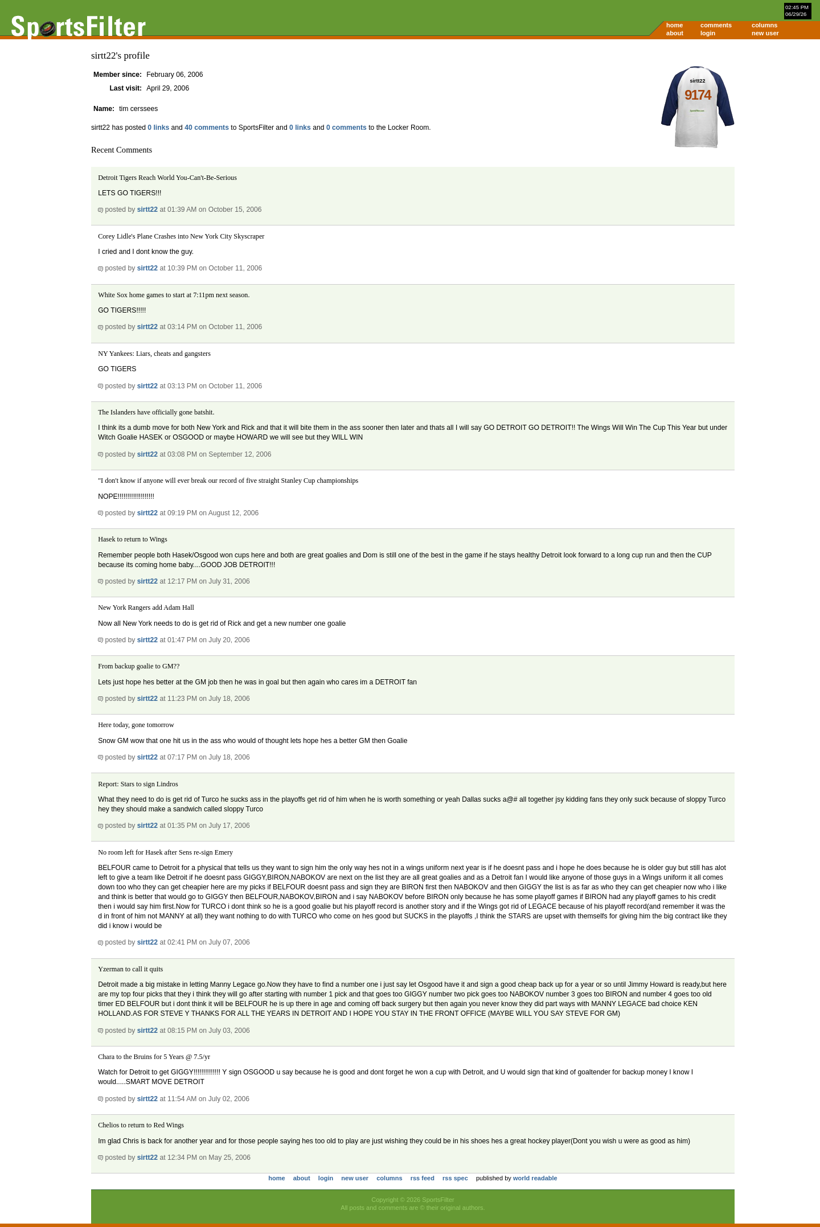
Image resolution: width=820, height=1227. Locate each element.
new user (765, 33)
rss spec (455, 1178)
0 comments (346, 128)
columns (764, 25)
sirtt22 (147, 210)
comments (716, 25)
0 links (158, 128)
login (707, 33)
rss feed (422, 1178)
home (674, 25)
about (674, 33)
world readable (535, 1178)
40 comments (206, 128)
